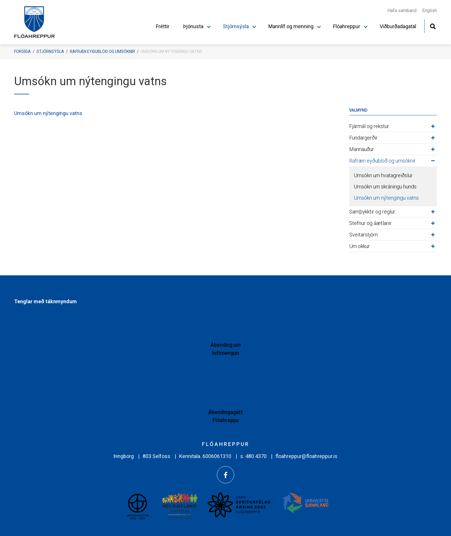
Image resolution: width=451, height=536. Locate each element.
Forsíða (22, 51)
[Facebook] (225, 474)
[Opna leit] (432, 25)
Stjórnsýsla (50, 51)
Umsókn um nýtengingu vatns (171, 51)
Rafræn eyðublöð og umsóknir (102, 51)
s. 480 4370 (253, 456)
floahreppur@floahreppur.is (306, 456)
